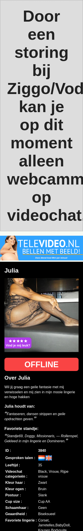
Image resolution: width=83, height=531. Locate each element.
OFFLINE (42, 364)
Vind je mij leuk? (18, 343)
